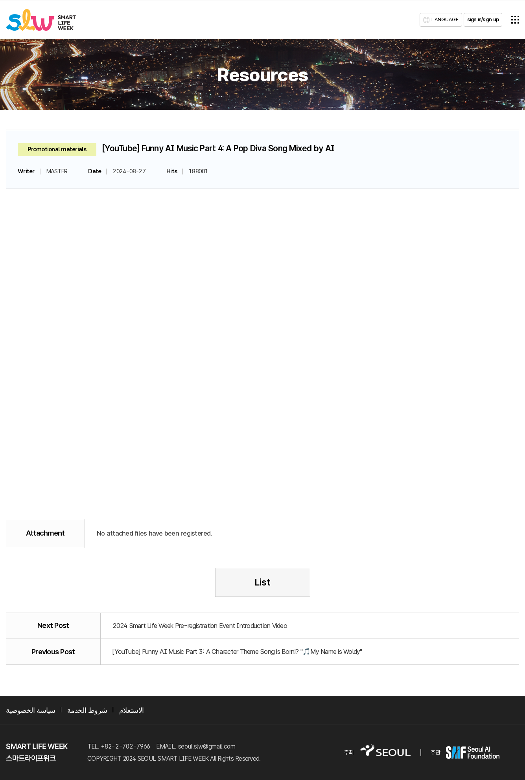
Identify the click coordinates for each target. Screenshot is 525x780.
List (262, 582)
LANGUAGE (445, 19)
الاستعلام (131, 710)
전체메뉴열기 (515, 20)
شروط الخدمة (87, 710)
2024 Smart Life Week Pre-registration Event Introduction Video (199, 626)
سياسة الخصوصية (30, 710)
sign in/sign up (483, 19)
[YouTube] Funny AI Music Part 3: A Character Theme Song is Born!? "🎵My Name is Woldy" (237, 651)
